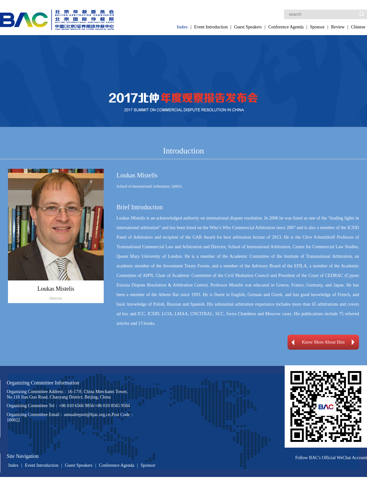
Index (182, 27)
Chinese (358, 27)
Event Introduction (211, 27)
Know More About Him (323, 342)
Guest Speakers (248, 27)
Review (338, 27)
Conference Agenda (285, 27)
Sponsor (317, 27)
